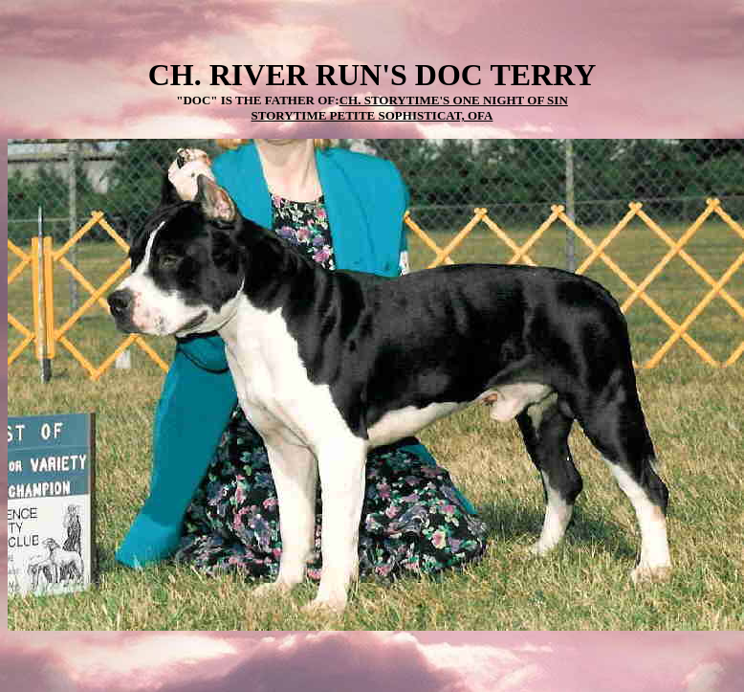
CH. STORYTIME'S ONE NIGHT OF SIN (453, 100)
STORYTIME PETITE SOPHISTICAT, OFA (372, 115)
